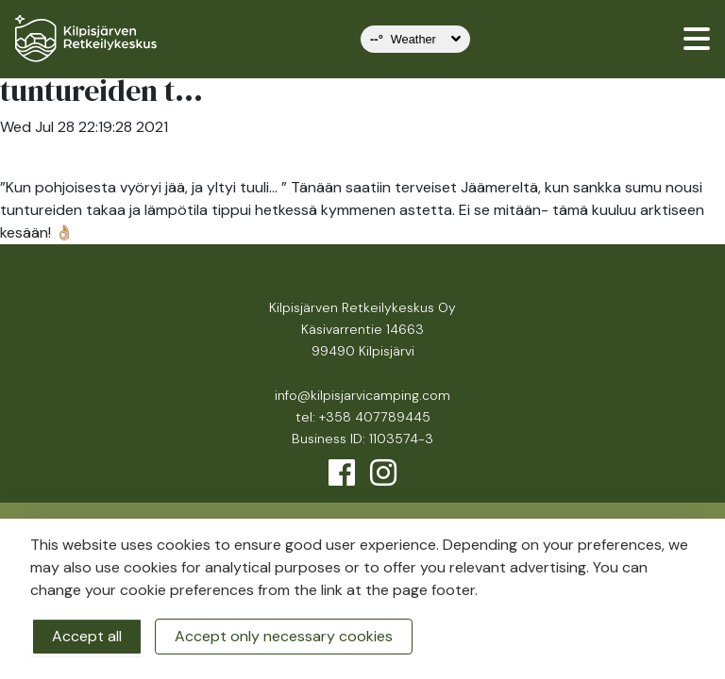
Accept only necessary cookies (284, 636)
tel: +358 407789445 (362, 416)
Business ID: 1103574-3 (362, 438)
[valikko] (696, 38)
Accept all (87, 636)
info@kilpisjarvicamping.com (362, 395)
